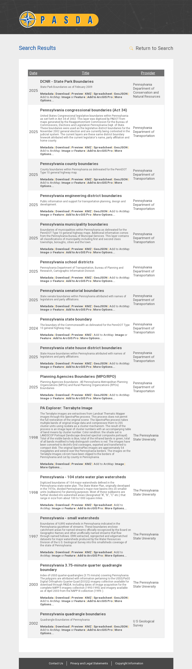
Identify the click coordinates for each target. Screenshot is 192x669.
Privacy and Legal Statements (89, 663)
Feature (79, 97)
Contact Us (56, 663)
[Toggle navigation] (167, 19)
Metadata (46, 93)
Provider (148, 73)
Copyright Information (129, 663)
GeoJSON (121, 93)
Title (85, 73)
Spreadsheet (103, 93)
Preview (77, 93)
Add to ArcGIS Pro (100, 97)
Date (33, 73)
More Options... (104, 214)
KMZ (88, 93)
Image (65, 97)
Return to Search (151, 48)
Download (62, 93)
